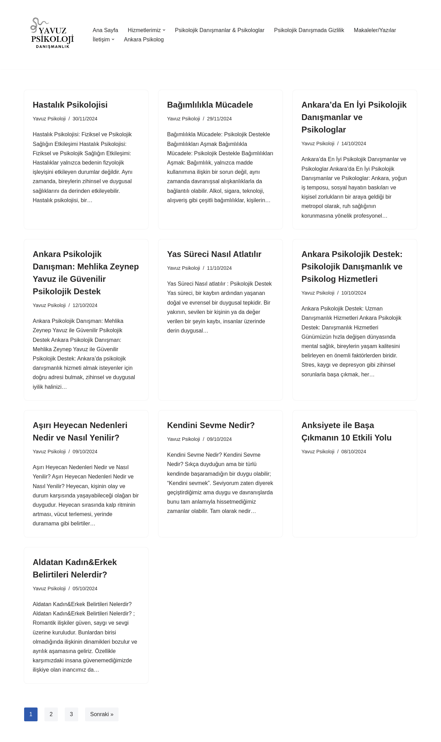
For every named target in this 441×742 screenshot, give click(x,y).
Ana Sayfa (105, 30)
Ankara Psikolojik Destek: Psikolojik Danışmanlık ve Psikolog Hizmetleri (351, 266)
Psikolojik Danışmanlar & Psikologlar (220, 30)
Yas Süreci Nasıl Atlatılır (214, 254)
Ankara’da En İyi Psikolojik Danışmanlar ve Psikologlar (354, 117)
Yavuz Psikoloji (49, 118)
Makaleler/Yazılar (375, 30)
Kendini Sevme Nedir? (211, 425)
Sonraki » (102, 714)
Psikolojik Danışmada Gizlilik (309, 30)
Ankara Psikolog (144, 39)
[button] (164, 30)
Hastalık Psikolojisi (70, 104)
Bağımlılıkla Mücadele (210, 104)
